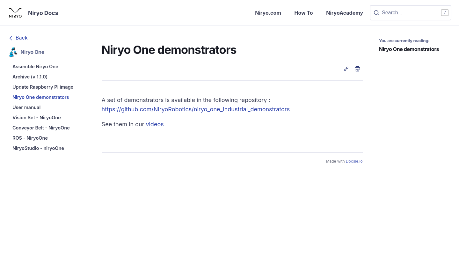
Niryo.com (257, 13)
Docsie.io (354, 162)
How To (296, 13)
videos (155, 125)
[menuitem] (48, 68)
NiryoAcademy (341, 13)
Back (17, 38)
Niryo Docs (45, 13)
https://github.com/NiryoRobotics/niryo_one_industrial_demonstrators (196, 110)
